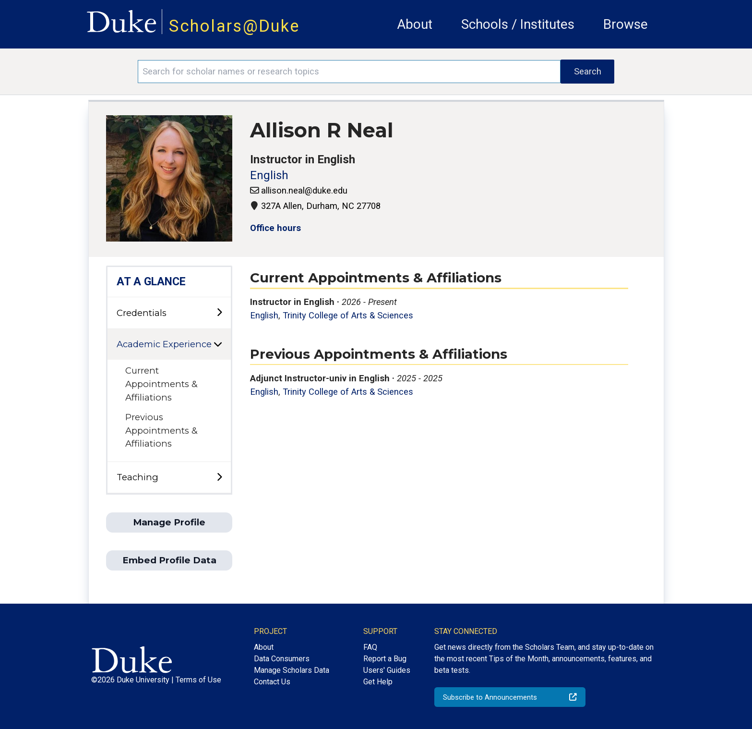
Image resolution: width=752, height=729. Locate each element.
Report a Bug (384, 658)
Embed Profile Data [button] (169, 560)
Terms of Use (198, 679)
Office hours (275, 228)
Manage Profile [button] (169, 522)
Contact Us (272, 681)
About (414, 24)
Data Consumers (282, 658)
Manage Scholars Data (291, 670)
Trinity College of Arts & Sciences (348, 315)
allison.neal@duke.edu (304, 190)
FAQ (370, 647)
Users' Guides (386, 670)
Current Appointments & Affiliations (161, 383)
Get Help (378, 681)
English (269, 175)
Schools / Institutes (517, 24)
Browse (625, 24)
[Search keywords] (349, 71)
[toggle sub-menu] (219, 313)
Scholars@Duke (234, 26)
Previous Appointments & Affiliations (161, 430)
